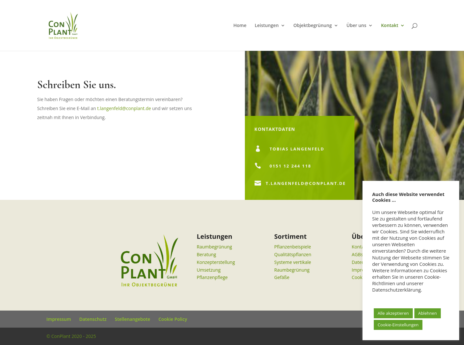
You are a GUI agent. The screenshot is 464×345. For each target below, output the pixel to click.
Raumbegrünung (214, 247)
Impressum (58, 319)
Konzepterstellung (216, 262)
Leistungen (266, 25)
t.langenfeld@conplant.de (124, 108)
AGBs (357, 254)
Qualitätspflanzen (292, 254)
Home (240, 25)
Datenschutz (93, 319)
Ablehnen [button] (427, 313)
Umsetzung (209, 270)
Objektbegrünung (312, 25)
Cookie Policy (173, 319)
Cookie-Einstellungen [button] (398, 325)
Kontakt (389, 25)
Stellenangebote (132, 319)
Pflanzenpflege (212, 277)
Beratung (206, 254)
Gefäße (281, 277)
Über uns (356, 25)
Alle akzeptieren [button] (393, 313)
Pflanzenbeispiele (292, 247)
